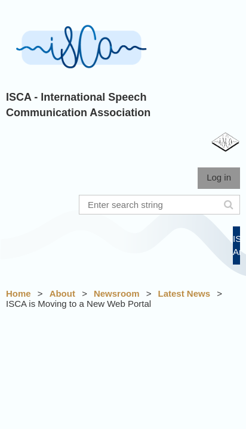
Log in (219, 177)
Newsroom (117, 293)
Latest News (184, 293)
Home (18, 293)
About (62, 293)
